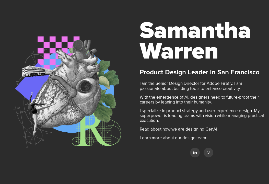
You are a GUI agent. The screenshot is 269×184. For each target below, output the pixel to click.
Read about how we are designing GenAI (179, 129)
